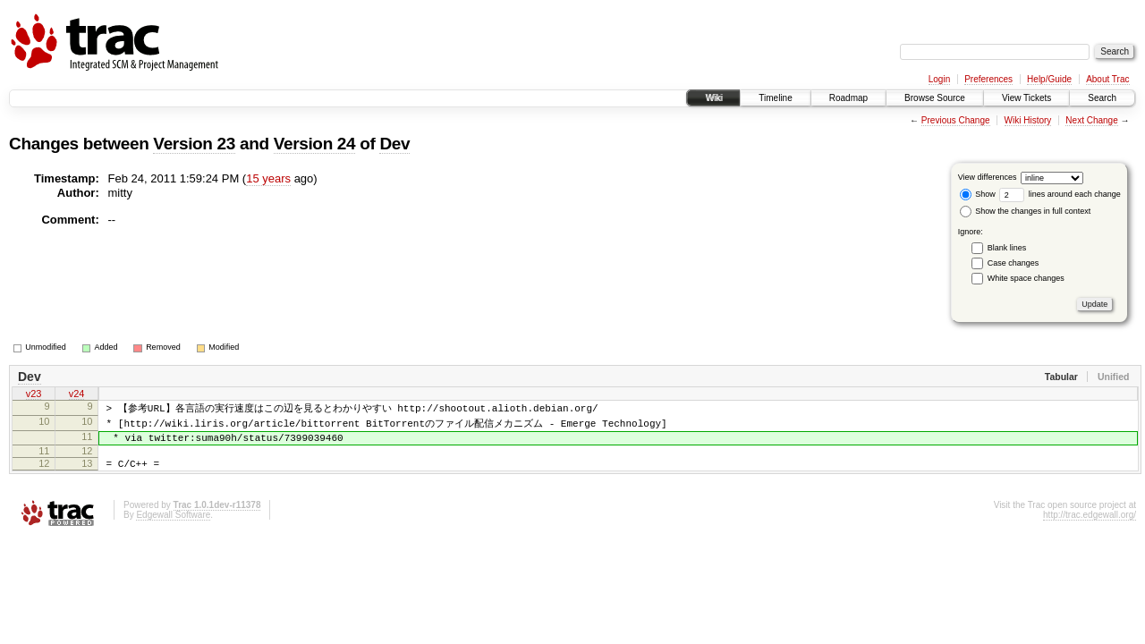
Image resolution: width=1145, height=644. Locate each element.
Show (978, 194)
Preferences (988, 79)
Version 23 (194, 143)
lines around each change (1060, 194)
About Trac (1107, 79)
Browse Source (934, 98)
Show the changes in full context (1025, 211)
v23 (34, 395)
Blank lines (1007, 247)
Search (1102, 98)
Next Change (1091, 120)
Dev (394, 143)
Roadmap (848, 98)
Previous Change (955, 120)
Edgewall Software (173, 527)
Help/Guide (1049, 79)
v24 (77, 395)
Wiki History (1028, 120)
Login (939, 79)
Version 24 (315, 143)
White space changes (1026, 278)
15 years (268, 178)
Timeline (775, 98)
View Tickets (1026, 98)
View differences (987, 177)
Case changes (1013, 262)
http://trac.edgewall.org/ (1089, 527)
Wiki (713, 98)
